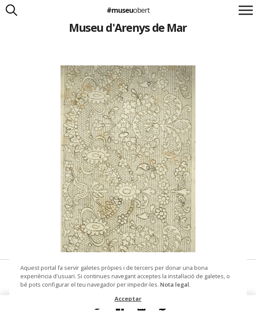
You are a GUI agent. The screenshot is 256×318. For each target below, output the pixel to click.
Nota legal (174, 284)
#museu (128, 10)
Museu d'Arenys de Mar (128, 27)
